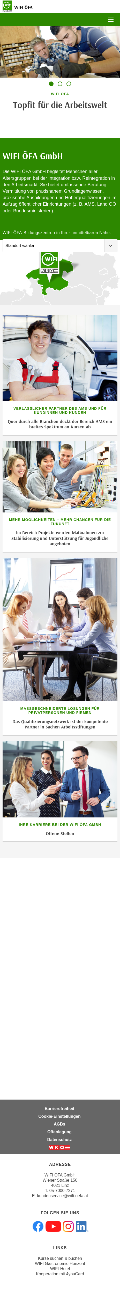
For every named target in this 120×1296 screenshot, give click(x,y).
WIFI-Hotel (60, 1269)
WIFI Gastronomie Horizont (60, 1263)
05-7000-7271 (62, 1190)
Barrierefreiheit (59, 1108)
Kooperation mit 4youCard (60, 1274)
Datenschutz (59, 1139)
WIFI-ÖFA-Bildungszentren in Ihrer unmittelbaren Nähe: (57, 232)
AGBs (59, 1124)
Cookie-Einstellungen (59, 1116)
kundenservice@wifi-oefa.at (62, 1196)
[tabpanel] (60, 71)
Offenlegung (59, 1132)
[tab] (51, 83)
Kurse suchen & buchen (60, 1258)
